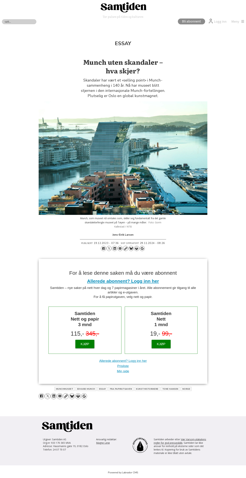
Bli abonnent (191, 21)
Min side (123, 371)
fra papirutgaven (121, 389)
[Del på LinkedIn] (114, 248)
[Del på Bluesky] (131, 248)
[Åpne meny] (237, 22)
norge (186, 389)
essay (102, 389)
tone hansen (170, 389)
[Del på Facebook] (103, 248)
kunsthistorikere (147, 389)
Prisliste (123, 366)
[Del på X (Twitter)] (109, 248)
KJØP (85, 344)
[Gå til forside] (123, 7)
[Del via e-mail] (120, 248)
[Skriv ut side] (136, 248)
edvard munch (86, 389)
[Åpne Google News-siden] (142, 248)
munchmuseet (64, 389)
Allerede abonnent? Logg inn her (123, 281)
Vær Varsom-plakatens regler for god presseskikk (180, 441)
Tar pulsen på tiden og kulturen (123, 16)
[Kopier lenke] (125, 248)
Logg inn (220, 21)
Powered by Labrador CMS (123, 472)
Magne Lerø (103, 442)
